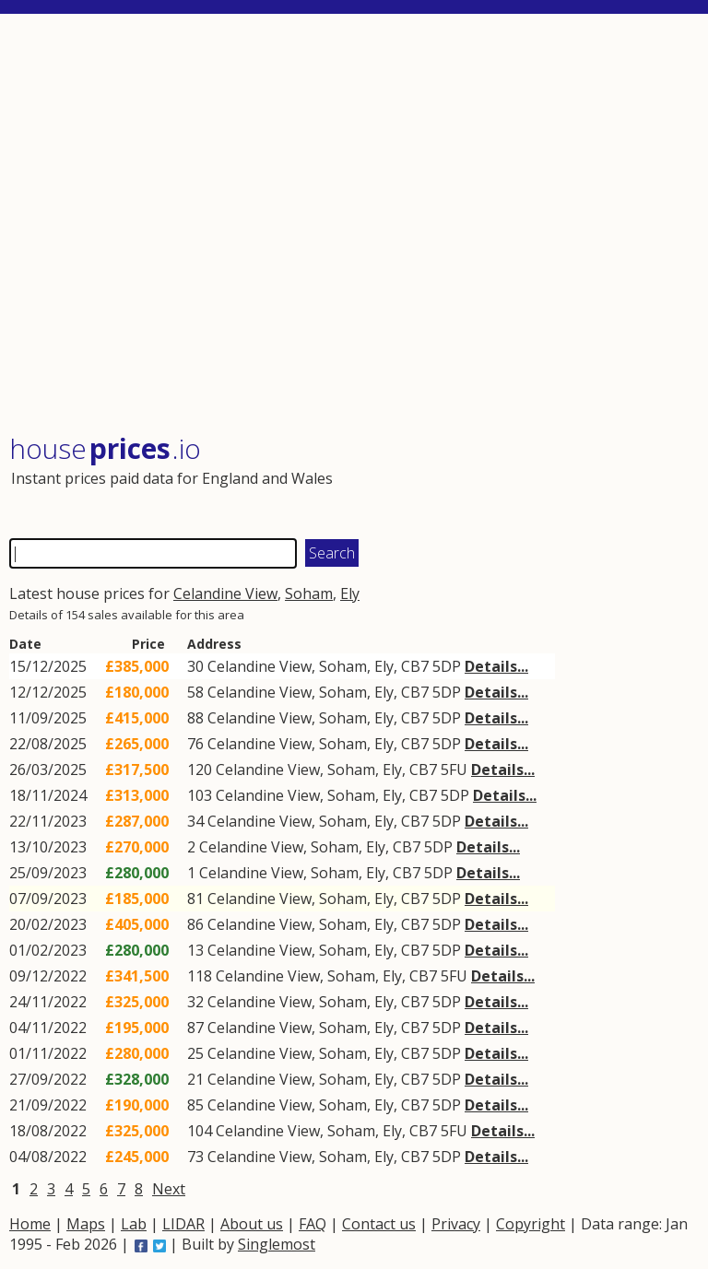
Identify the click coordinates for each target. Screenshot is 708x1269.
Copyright (530, 1224)
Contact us (379, 1224)
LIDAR (183, 1224)
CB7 (415, 666)
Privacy (455, 1224)
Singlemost (276, 1244)
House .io (105, 448)
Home (30, 1224)
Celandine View (225, 593)
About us (251, 1224)
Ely (350, 593)
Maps (85, 1224)
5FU (454, 769)
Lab (134, 1224)
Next (168, 1189)
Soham (309, 593)
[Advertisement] (352, 225)
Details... (496, 666)
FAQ (312, 1224)
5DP (446, 666)
